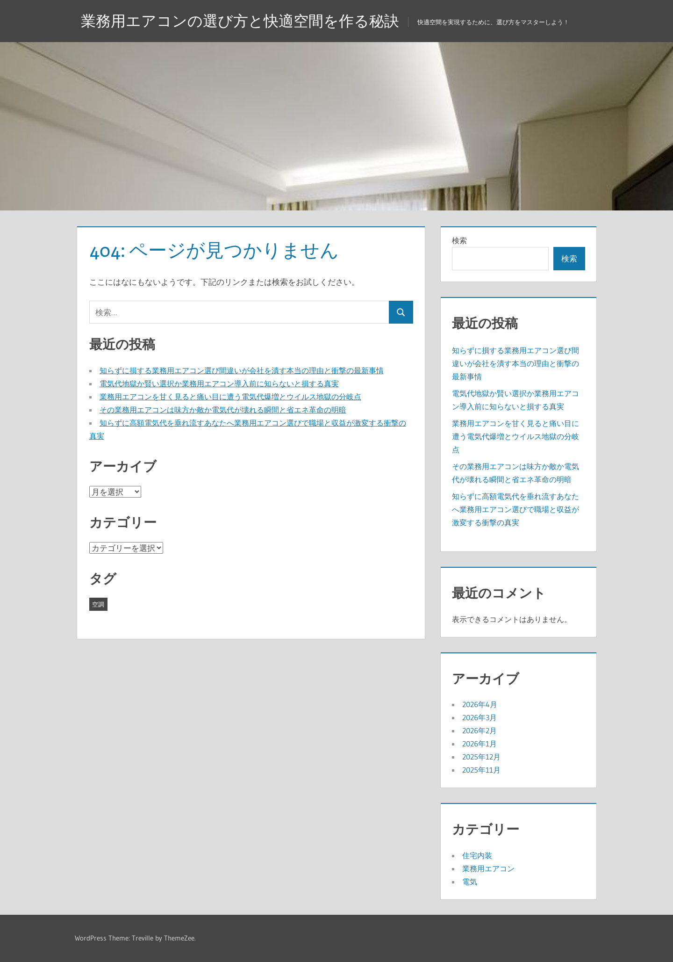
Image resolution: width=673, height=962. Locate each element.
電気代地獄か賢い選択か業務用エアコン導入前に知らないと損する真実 (219, 383)
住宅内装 (477, 855)
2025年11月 (481, 769)
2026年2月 (479, 730)
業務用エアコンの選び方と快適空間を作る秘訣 (240, 21)
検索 (459, 240)
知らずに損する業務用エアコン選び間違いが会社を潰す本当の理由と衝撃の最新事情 (242, 370)
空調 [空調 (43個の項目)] (98, 604)
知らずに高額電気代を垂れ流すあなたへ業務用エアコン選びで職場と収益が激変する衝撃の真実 (515, 509)
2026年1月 (479, 743)
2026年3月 (479, 717)
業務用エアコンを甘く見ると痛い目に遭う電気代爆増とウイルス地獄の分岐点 (230, 396)
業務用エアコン (488, 868)
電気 (469, 881)
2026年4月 (479, 704)
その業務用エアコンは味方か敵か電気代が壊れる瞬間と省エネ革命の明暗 (223, 409)
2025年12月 (481, 756)
